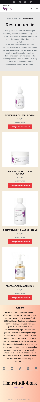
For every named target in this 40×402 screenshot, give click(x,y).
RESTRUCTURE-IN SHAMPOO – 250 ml (20, 230)
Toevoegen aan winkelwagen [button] (20, 127)
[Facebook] (14, 2)
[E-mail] (25, 2)
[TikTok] (37, 2)
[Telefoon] (31, 2)
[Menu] (37, 8)
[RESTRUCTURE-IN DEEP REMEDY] (20, 93)
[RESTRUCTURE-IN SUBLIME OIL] (20, 264)
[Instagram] (20, 2)
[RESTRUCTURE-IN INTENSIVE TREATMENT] (20, 149)
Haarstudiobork (26, 399)
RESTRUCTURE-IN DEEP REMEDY (20, 115)
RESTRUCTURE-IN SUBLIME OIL (20, 286)
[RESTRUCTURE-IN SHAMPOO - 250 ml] (20, 208)
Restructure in (20, 122)
